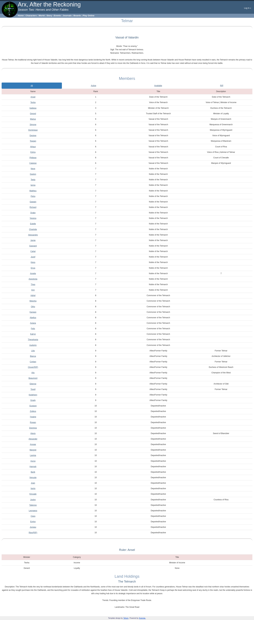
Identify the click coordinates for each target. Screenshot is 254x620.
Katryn (33, 334)
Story (49, 15)
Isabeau (32, 108)
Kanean (33, 312)
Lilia (33, 351)
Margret (33, 450)
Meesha (32, 301)
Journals (67, 15)
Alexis (32, 433)
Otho (33, 306)
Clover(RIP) (33, 367)
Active (93, 85)
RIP (221, 85)
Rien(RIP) (33, 532)
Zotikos (33, 411)
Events (57, 15)
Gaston (33, 174)
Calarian (33, 163)
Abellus (33, 317)
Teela (33, 180)
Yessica (33, 218)
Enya (33, 268)
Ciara (33, 516)
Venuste (32, 477)
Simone (33, 124)
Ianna (32, 185)
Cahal (32, 251)
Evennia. (142, 618)
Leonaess (33, 511)
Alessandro (33, 235)
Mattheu (32, 191)
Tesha (32, 102)
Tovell (32, 389)
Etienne (33, 384)
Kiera (33, 262)
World (42, 15)
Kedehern (33, 395)
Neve (33, 169)
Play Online (88, 15)
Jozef (33, 257)
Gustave (33, 406)
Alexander (33, 439)
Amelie (33, 273)
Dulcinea (33, 428)
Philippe (32, 158)
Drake (32, 213)
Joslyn (33, 500)
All (32, 85)
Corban (33, 362)
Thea (33, 284)
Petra (33, 196)
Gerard (33, 113)
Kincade (32, 494)
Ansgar (33, 444)
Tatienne (33, 505)
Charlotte (33, 229)
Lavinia (33, 455)
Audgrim (33, 345)
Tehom (125, 618)
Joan (33, 483)
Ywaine (33, 417)
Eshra (32, 152)
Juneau (33, 527)
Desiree (33, 135)
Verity (32, 488)
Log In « (247, 8)
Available (158, 85)
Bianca (33, 356)
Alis (33, 373)
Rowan (33, 422)
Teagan (33, 141)
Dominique (33, 130)
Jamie (32, 240)
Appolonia (33, 279)
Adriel (32, 295)
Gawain (33, 202)
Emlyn (33, 521)
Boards (77, 15)
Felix (33, 328)
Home (21, 15)
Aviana (33, 323)
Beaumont (33, 378)
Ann (33, 290)
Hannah (32, 466)
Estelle (33, 224)
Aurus (32, 461)
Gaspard (33, 246)
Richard (33, 207)
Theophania (33, 339)
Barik (33, 472)
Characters (31, 15)
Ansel (32, 97)
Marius (33, 119)
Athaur (33, 147)
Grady (33, 400)
